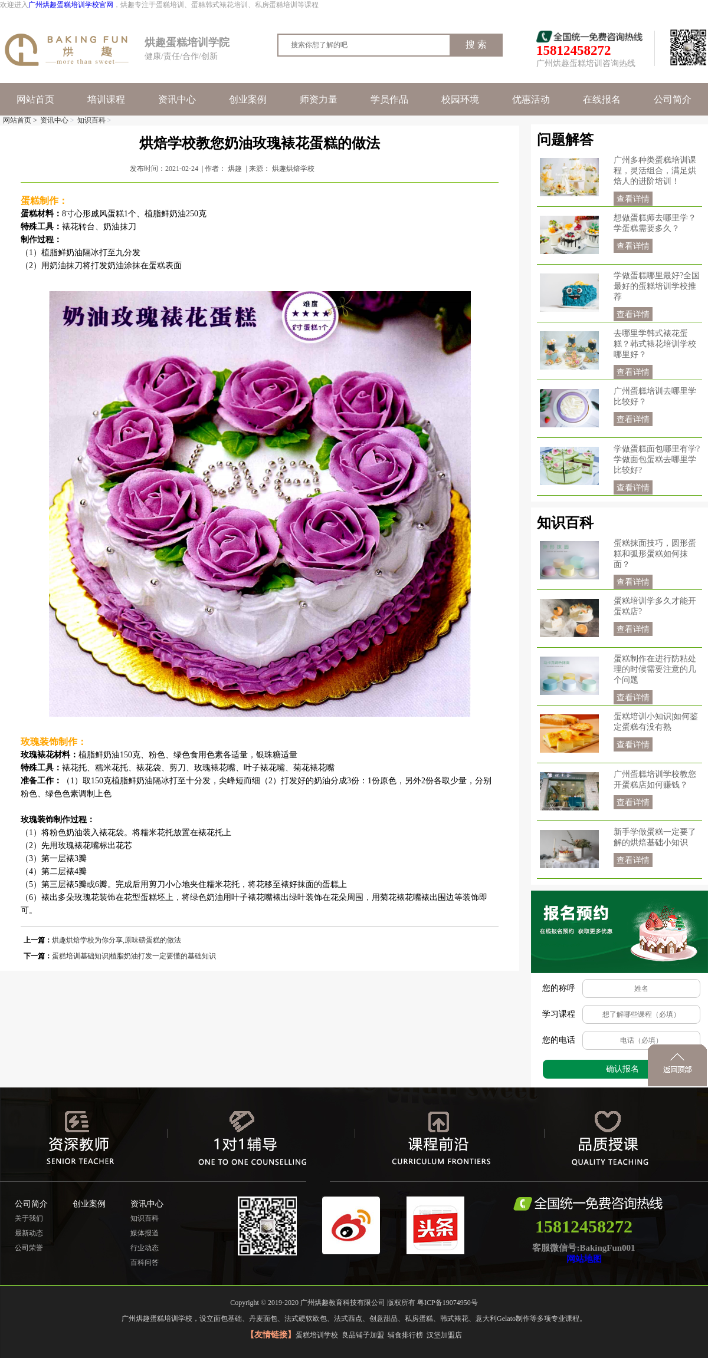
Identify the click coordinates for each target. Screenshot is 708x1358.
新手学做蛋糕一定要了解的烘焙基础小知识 (655, 837)
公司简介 (672, 99)
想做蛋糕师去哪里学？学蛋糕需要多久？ (655, 223)
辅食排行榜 (405, 1335)
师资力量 (318, 99)
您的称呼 (558, 988)
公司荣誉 (29, 1248)
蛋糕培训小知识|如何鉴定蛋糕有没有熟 (656, 721)
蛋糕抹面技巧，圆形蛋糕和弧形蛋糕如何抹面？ (655, 554)
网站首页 (35, 99)
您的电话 (558, 1040)
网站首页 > (20, 120)
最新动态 (29, 1233)
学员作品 (389, 99)
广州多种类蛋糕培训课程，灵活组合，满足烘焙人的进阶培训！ (655, 171)
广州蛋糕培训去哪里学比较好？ (655, 396)
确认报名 (622, 1068)
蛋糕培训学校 (317, 1335)
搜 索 (476, 44)
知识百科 (91, 120)
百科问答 (144, 1262)
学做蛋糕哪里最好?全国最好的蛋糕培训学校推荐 (657, 286)
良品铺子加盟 (363, 1335)
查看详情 (633, 199)
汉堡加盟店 (444, 1335)
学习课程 (558, 1014)
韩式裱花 (454, 1318)
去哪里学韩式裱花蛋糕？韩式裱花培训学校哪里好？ (655, 344)
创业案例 (248, 99)
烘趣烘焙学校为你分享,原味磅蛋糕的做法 (116, 940)
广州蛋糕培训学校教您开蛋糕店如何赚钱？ (655, 779)
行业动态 (144, 1248)
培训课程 (106, 99)
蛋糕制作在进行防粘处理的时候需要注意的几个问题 (655, 669)
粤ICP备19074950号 (447, 1302)
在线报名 (602, 99)
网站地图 (584, 1259)
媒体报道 (144, 1233)
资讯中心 (177, 99)
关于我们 (29, 1218)
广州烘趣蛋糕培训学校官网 (70, 5)
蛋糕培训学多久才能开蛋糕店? (655, 606)
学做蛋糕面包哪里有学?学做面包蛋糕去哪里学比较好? (657, 459)
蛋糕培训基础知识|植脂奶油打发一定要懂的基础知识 (134, 956)
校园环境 (460, 99)
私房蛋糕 (419, 1318)
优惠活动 (531, 99)
